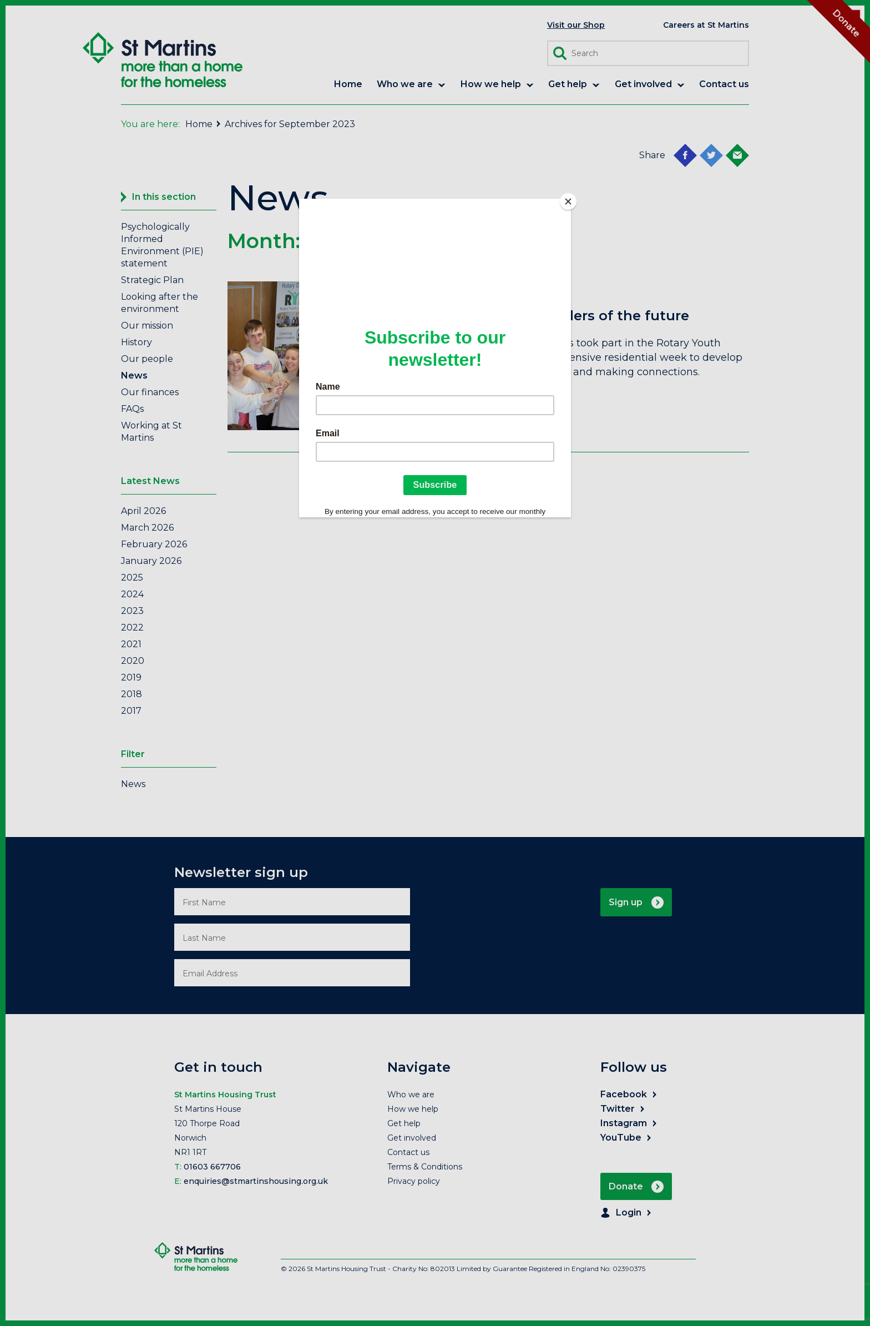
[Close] (568, 201)
